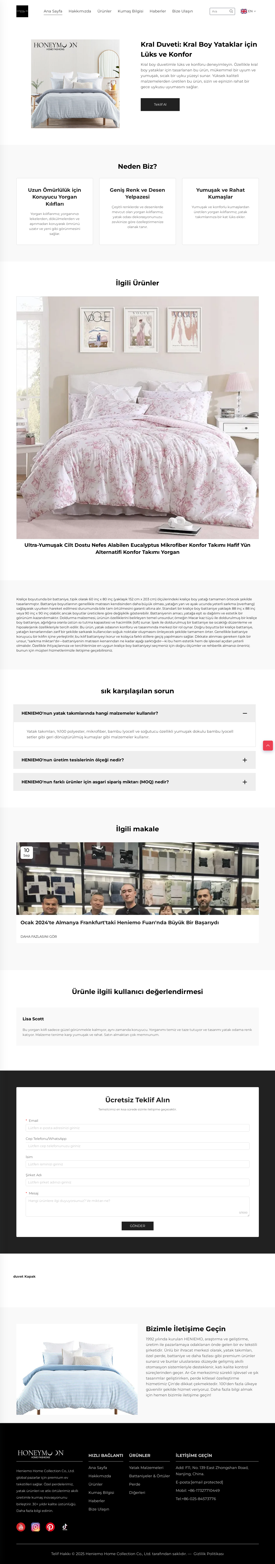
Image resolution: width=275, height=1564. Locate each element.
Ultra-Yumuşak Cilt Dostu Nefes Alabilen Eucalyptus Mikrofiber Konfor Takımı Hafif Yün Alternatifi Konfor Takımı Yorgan (137, 548)
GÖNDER (137, 1226)
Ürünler (104, 11)
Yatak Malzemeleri (146, 1467)
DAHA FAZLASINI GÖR (39, 937)
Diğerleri (137, 1492)
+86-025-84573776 (199, 1499)
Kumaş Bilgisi (130, 11)
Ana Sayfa (53, 11)
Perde (134, 1484)
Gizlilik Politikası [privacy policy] (209, 1554)
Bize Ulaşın (182, 11)
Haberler (158, 11)
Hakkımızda (80, 11)
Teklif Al (160, 104)
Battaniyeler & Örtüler (149, 1476)
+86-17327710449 (204, 1490)
